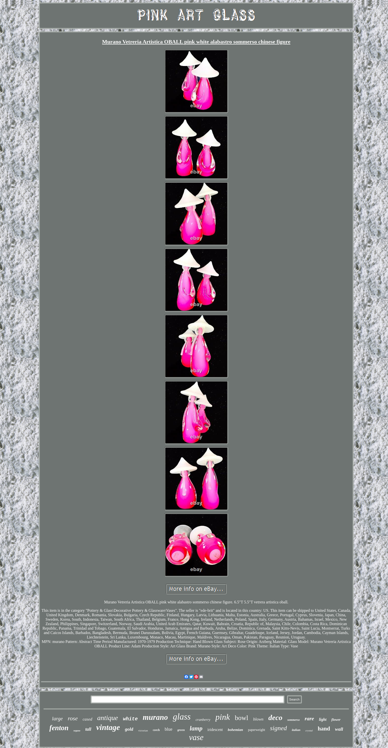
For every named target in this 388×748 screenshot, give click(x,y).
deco (275, 717)
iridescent (215, 729)
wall (339, 729)
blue (168, 729)
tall (88, 729)
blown (258, 719)
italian (296, 730)
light (322, 719)
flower (335, 720)
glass (182, 717)
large (57, 719)
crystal (309, 730)
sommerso (293, 720)
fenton (58, 728)
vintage (108, 727)
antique (107, 718)
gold (129, 729)
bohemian (235, 730)
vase (196, 737)
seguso (76, 730)
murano (155, 717)
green (181, 730)
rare (309, 718)
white (130, 719)
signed (278, 728)
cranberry (202, 720)
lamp (196, 728)
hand (324, 729)
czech (156, 730)
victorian (143, 730)
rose (73, 718)
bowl (241, 718)
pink (222, 717)
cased (87, 719)
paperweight (256, 730)
